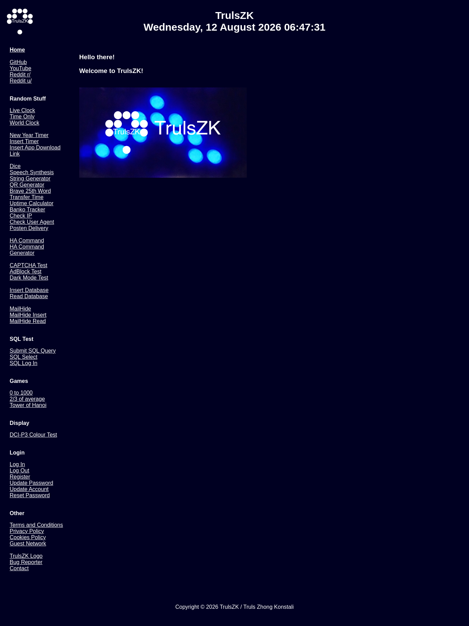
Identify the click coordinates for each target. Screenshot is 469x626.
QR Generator (27, 185)
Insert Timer (24, 141)
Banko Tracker (27, 209)
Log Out (19, 470)
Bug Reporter (26, 562)
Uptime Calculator (31, 203)
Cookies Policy (28, 537)
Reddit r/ (20, 74)
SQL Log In (23, 363)
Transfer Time (26, 197)
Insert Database (29, 290)
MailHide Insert (28, 315)
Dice (15, 166)
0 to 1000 (21, 393)
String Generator (30, 178)
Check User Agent (32, 222)
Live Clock (22, 110)
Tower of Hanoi (28, 405)
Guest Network (28, 543)
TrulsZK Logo (26, 556)
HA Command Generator (27, 250)
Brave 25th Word (30, 191)
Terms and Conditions (36, 525)
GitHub (18, 62)
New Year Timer (29, 135)
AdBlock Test (25, 271)
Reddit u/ (21, 81)
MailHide (20, 309)
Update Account (29, 489)
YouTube (20, 68)
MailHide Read (28, 321)
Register (20, 477)
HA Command (27, 240)
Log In (17, 464)
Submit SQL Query (33, 351)
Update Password (31, 483)
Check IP (21, 216)
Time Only (22, 116)
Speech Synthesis (32, 172)
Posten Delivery (29, 228)
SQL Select (23, 357)
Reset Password (30, 495)
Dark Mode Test (29, 278)
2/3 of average (27, 399)
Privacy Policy (27, 531)
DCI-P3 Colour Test (33, 435)
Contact (19, 568)
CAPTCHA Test (28, 265)
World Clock (24, 123)
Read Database (29, 296)
